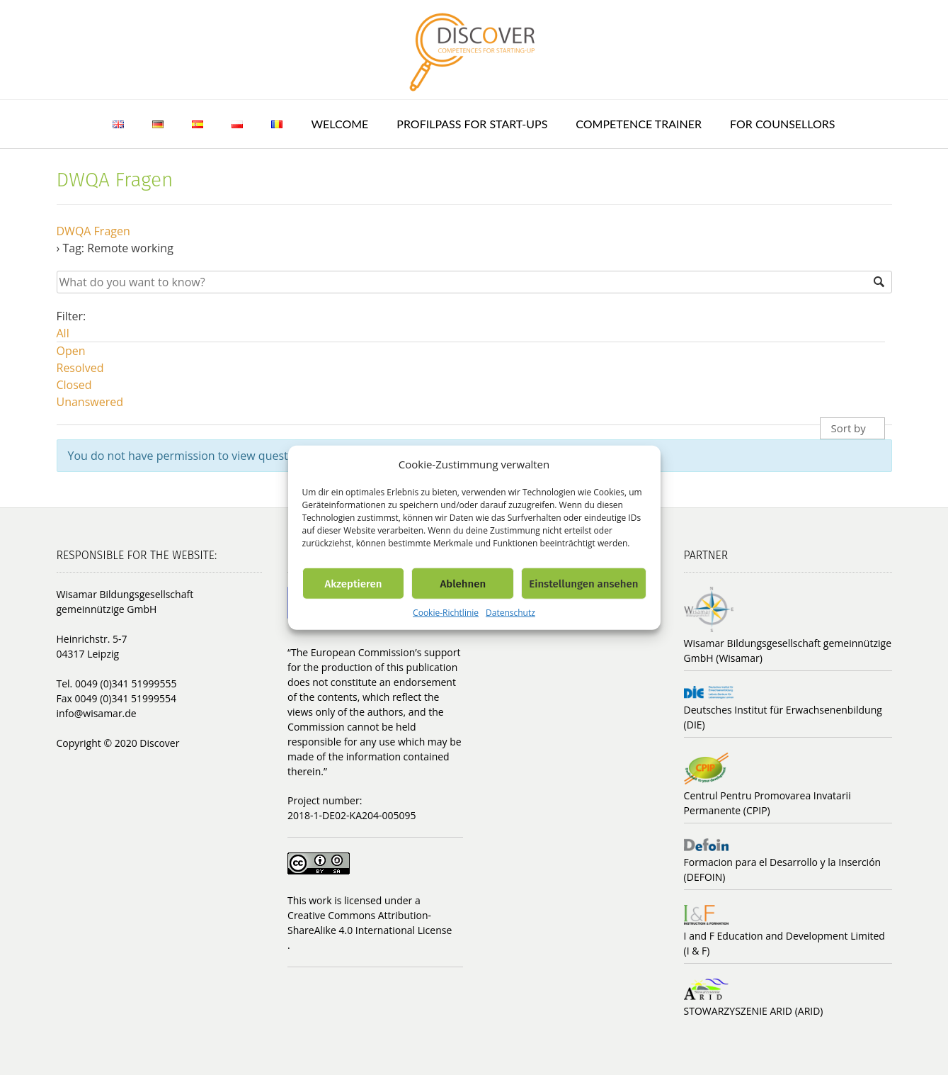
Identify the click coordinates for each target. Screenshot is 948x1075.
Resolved (80, 368)
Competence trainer (639, 123)
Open (71, 351)
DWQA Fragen (93, 231)
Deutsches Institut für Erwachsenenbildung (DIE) (783, 717)
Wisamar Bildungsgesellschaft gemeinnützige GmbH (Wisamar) (787, 650)
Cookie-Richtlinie (446, 613)
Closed (74, 385)
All (63, 333)
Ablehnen (463, 583)
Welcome (339, 123)
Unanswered (90, 402)
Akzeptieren (353, 583)
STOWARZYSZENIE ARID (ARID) (753, 1011)
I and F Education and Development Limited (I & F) (784, 943)
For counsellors (782, 123)
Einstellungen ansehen (583, 583)
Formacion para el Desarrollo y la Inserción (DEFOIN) (782, 869)
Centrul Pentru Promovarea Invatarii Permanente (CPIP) (767, 803)
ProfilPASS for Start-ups (471, 123)
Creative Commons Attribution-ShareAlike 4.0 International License (369, 922)
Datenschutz (510, 613)
